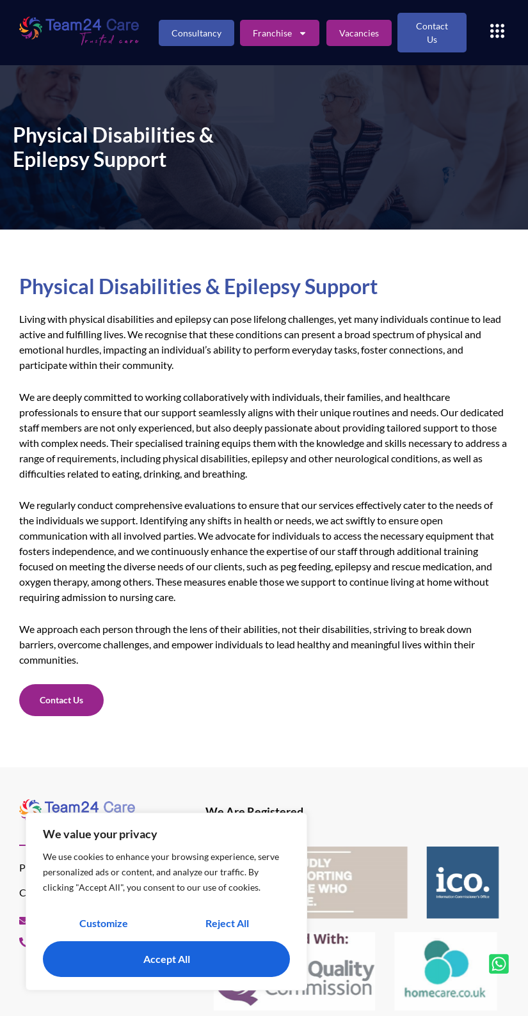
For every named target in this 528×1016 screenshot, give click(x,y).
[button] (497, 32)
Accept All (166, 959)
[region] (166, 901)
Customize (103, 923)
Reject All (227, 923)
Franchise (280, 32)
